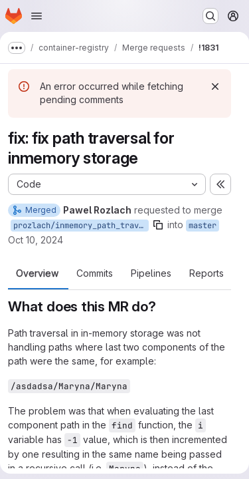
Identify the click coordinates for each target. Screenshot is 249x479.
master (202, 225)
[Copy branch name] (158, 225)
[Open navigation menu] (36, 16)
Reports (206, 273)
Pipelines (151, 273)
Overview (37, 273)
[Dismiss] (215, 86)
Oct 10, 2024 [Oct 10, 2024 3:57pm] (35, 239)
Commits (94, 273)
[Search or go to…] (210, 16)
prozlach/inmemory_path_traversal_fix (81, 225)
